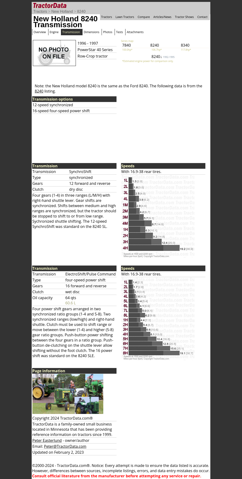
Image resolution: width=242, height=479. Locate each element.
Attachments (135, 32)
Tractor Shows (184, 17)
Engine (54, 32)
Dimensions (91, 32)
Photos (107, 32)
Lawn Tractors (125, 17)
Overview (40, 32)
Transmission (71, 32)
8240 (81, 11)
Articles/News (162, 17)
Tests (119, 32)
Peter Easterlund (47, 440)
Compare (144, 17)
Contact (202, 17)
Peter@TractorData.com (65, 446)
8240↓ (163, 56)
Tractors (40, 11)
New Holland (62, 11)
